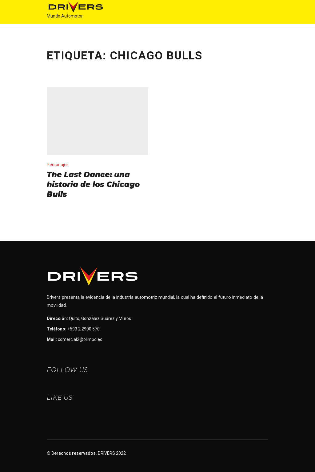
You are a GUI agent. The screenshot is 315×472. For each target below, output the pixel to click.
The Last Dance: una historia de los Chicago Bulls (93, 184)
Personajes (58, 164)
